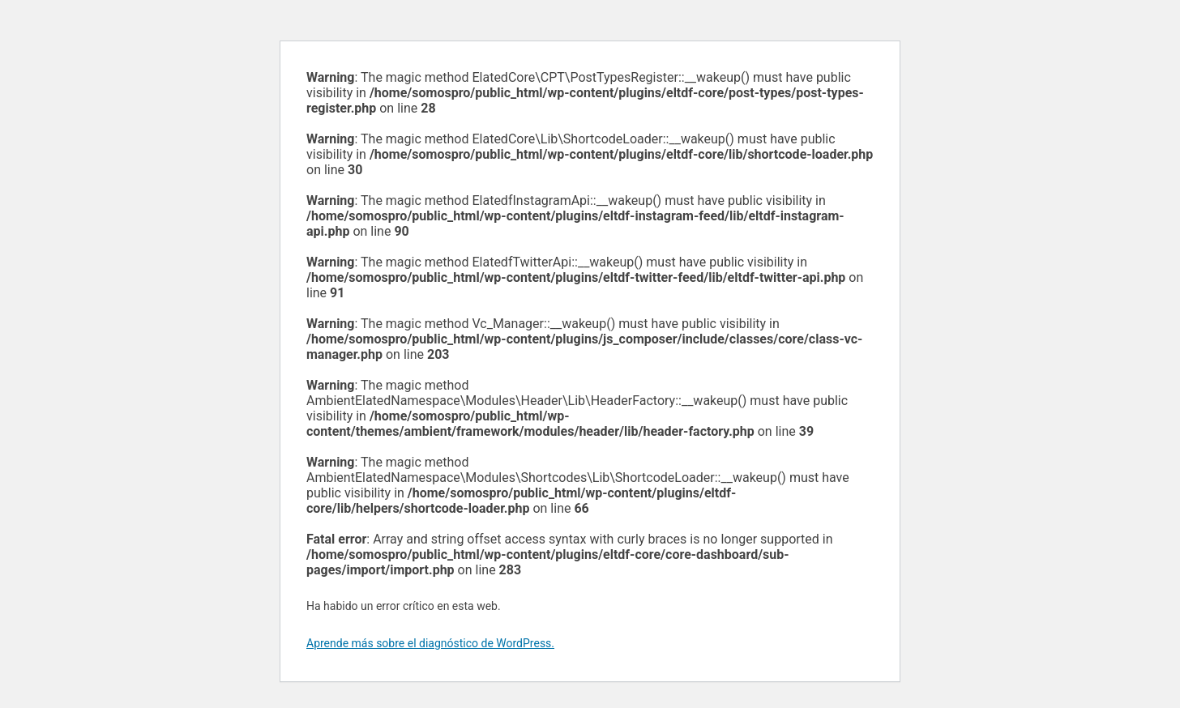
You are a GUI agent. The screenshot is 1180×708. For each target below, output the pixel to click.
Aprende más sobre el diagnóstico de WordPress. (430, 643)
